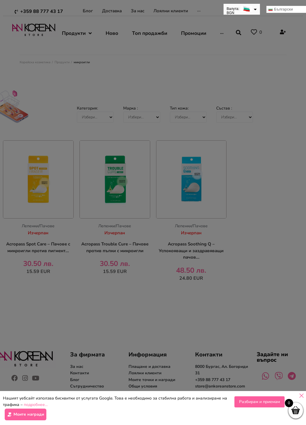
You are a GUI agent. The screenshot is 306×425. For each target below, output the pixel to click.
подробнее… (36, 406)
